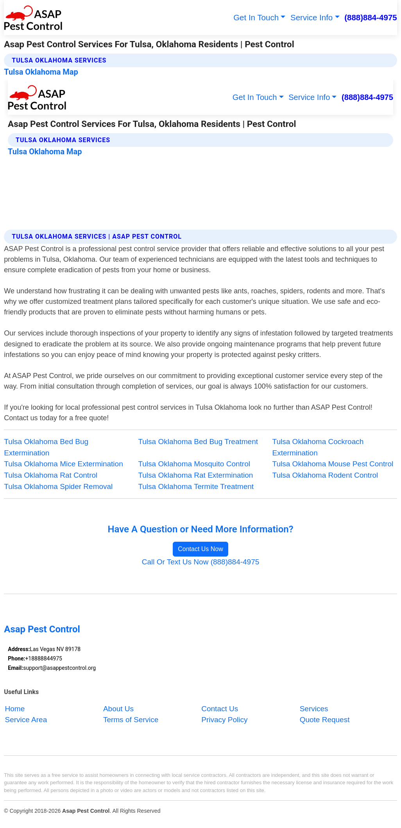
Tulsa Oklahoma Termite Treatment (196, 486)
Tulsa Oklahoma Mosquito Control (194, 464)
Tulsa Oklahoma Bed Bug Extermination (46, 447)
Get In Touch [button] (256, 17)
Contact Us (219, 709)
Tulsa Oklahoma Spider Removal (58, 486)
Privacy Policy (224, 720)
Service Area (26, 720)
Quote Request (325, 720)
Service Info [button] (311, 17)
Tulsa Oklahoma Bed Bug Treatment (198, 441)
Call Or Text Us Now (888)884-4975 (201, 562)
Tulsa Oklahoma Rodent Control (325, 475)
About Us (118, 709)
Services (314, 709)
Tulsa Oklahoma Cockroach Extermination (318, 447)
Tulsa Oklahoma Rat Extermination (195, 475)
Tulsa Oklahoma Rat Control (50, 475)
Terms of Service (130, 720)
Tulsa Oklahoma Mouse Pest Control (333, 464)
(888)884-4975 (370, 17)
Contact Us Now (200, 549)
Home (15, 709)
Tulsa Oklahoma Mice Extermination (63, 464)
